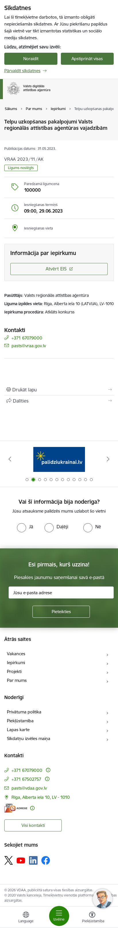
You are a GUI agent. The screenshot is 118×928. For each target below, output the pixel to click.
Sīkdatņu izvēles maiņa (28, 738)
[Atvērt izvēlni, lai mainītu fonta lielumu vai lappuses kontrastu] (92, 918)
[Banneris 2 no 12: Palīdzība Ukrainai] (59, 459)
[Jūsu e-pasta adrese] (61, 592)
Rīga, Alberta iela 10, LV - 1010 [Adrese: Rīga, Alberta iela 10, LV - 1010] (40, 797)
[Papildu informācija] (48, 770)
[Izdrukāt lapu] (59, 389)
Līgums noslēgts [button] (21, 168)
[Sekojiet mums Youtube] (21, 860)
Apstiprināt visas (87, 58)
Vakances (16, 653)
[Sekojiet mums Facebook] (45, 860)
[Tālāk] (107, 459)
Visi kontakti (33, 825)
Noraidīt (30, 58)
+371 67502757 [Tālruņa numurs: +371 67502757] (26, 779)
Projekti (14, 671)
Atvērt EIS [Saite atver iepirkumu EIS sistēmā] (56, 269)
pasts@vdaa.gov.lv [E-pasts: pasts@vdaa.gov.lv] (29, 788)
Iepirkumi (16, 662)
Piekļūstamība (20, 720)
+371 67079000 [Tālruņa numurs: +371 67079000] (26, 337)
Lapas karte (18, 729)
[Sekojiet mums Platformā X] (8, 860)
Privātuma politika (24, 712)
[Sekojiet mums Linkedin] (33, 860)
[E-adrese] (15, 808)
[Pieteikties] (61, 612)
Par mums (17, 680)
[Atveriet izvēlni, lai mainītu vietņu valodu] (26, 918)
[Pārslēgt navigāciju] (59, 916)
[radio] (25, 526)
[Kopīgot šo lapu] (59, 400)
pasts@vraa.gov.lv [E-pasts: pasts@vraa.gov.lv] (28, 345)
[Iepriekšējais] (10, 459)
